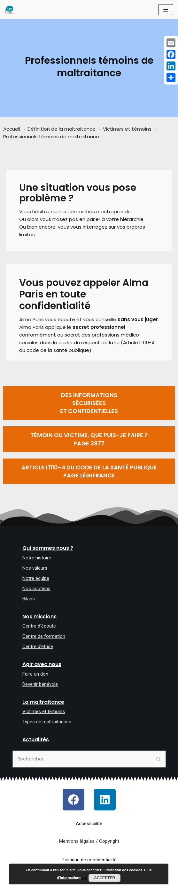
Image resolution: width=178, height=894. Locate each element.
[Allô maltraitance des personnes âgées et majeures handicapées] (10, 9)
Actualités (35, 739)
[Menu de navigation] (165, 9)
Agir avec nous (41, 664)
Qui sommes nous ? (47, 548)
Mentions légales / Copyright (89, 841)
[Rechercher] (89, 759)
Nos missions (39, 616)
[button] (89, 403)
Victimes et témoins (127, 129)
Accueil (11, 129)
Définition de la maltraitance (61, 129)
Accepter (104, 878)
